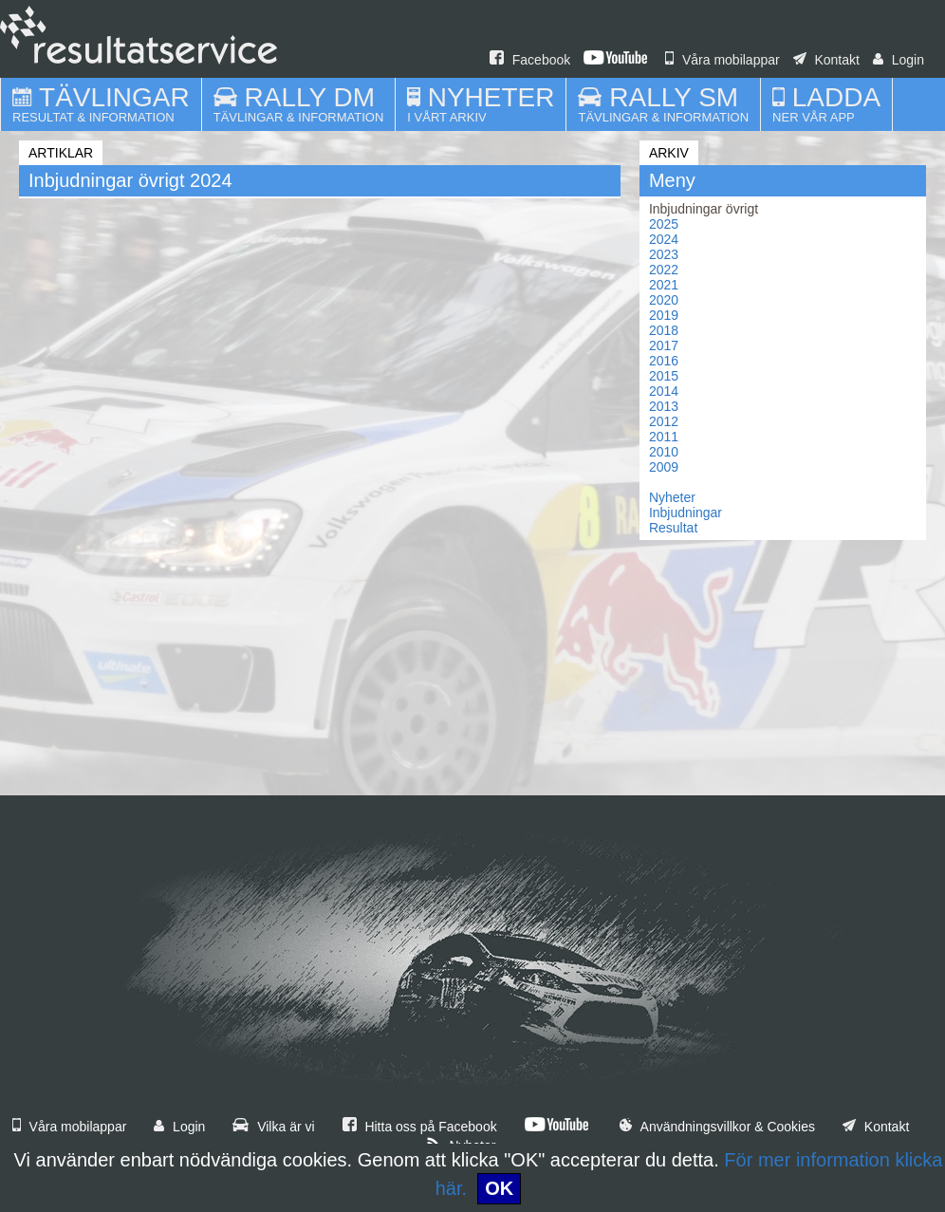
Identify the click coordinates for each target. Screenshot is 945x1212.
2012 (663, 421)
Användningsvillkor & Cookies (717, 1126)
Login (898, 59)
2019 (663, 315)
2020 (663, 300)
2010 (663, 451)
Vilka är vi (273, 1126)
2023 (663, 254)
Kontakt (826, 59)
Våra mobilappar (722, 59)
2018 (663, 330)
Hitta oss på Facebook (420, 1126)
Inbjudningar (685, 512)
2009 (663, 467)
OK (499, 1188)
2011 (663, 436)
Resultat (673, 527)
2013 (663, 406)
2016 (663, 360)
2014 (663, 391)
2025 (663, 224)
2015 (663, 375)
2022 (663, 269)
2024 (663, 239)
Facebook (530, 59)
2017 (663, 345)
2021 (663, 284)
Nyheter (672, 497)
